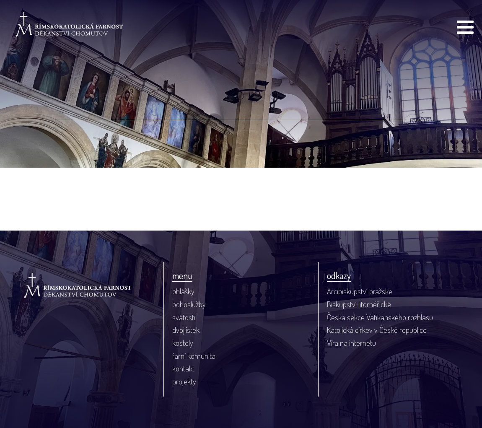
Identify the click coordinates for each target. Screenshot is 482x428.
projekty (184, 381)
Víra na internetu (351, 342)
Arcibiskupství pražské (359, 291)
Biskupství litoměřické (359, 304)
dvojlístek (186, 329)
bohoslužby (189, 304)
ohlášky (183, 291)
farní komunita (193, 355)
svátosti (183, 317)
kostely (182, 342)
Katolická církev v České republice (377, 329)
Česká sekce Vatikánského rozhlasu (380, 317)
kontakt (183, 368)
